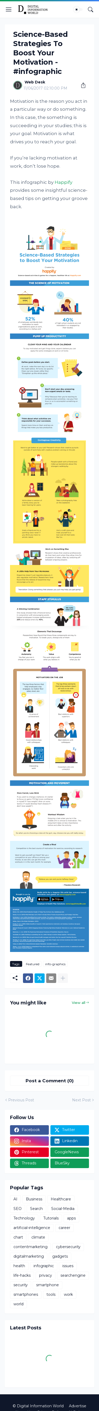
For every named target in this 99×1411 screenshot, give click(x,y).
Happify (63, 182)
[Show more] (63, 978)
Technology (24, 1218)
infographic (44, 1265)
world (18, 1304)
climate (38, 1237)
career (64, 1227)
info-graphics (55, 964)
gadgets (60, 1256)
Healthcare (61, 1199)
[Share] (81, 85)
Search (36, 1208)
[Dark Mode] (78, 9)
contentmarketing (30, 1246)
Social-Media (62, 1208)
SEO (17, 1208)
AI (15, 1199)
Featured (32, 964)
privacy (45, 1275)
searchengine (73, 1275)
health (19, 1265)
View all (78, 1002)
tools (50, 1294)
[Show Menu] (9, 9)
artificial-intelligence (31, 1227)
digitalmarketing (28, 1256)
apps (71, 1218)
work (68, 1294)
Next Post (81, 1100)
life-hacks (22, 1275)
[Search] (90, 9)
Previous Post (21, 1100)
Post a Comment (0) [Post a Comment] (50, 1080)
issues (67, 1265)
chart (18, 1237)
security (20, 1285)
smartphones (25, 1294)
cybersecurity (68, 1246)
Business (34, 1199)
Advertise (77, 1406)
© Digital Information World (38, 1406)
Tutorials (51, 1218)
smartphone (47, 1285)
